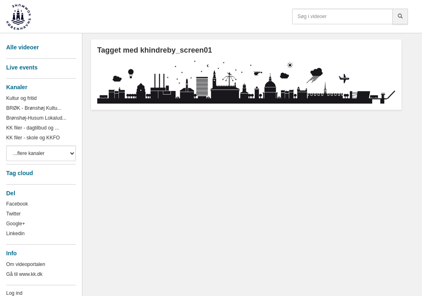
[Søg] (400, 16)
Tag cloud (19, 173)
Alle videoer (22, 47)
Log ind (14, 293)
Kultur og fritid (21, 98)
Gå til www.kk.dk (24, 274)
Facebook (17, 204)
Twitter (13, 214)
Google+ (15, 224)
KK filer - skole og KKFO (33, 138)
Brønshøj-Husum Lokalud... (36, 118)
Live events (22, 67)
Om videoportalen (25, 264)
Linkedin (15, 233)
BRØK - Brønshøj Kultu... (33, 108)
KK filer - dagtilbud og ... (32, 128)
